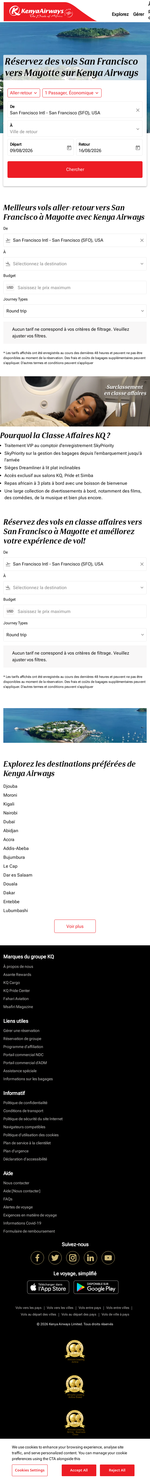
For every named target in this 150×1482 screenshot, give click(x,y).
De (12, 106)
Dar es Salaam (17, 875)
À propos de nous (18, 966)
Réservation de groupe (22, 1038)
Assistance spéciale (20, 1071)
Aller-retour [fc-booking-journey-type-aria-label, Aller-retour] (21, 92)
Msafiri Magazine (18, 1006)
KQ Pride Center (16, 990)
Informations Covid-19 (22, 1223)
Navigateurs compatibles (24, 1127)
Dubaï (9, 821)
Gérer (138, 14)
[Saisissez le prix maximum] (79, 287)
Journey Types (15, 299)
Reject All (117, 1470)
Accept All (79, 1470)
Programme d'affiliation (23, 1046)
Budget (9, 275)
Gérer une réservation (21, 1030)
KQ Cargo (11, 982)
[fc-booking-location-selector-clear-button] (138, 110)
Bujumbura (14, 857)
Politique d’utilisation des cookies (31, 1135)
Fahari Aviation (16, 998)
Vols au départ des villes (38, 1314)
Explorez (120, 14)
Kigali (8, 804)
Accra (8, 839)
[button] (72, 93)
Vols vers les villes (60, 1308)
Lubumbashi (15, 910)
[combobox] (75, 240)
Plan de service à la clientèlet (27, 1143)
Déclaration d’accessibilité (25, 1159)
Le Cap (10, 866)
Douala (10, 884)
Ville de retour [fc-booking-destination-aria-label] (23, 131)
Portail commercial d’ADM (25, 1063)
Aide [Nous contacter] (21, 1191)
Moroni (10, 795)
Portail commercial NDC (23, 1054)
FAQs (7, 1199)
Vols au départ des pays (78, 1314)
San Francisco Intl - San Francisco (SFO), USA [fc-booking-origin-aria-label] (55, 112)
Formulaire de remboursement (29, 1231)
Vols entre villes (117, 1308)
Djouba (10, 786)
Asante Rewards (17, 974)
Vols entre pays (90, 1308)
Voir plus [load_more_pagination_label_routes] (75, 926)
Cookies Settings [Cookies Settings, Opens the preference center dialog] (30, 1470)
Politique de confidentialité (25, 1102)
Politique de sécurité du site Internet (33, 1119)
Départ (15, 144)
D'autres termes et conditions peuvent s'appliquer (57, 363)
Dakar (9, 892)
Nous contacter (16, 1183)
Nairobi (10, 813)
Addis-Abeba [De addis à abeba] (16, 848)
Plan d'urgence (16, 1151)
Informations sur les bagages (28, 1079)
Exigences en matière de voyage (30, 1215)
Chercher (75, 169)
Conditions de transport (23, 1111)
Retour (84, 144)
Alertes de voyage (18, 1207)
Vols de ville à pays (115, 1314)
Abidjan (10, 830)
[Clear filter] (141, 240)
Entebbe (11, 901)
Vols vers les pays (28, 1308)
